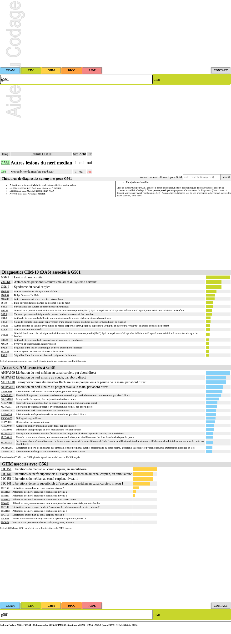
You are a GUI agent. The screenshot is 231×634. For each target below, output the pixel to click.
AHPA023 (6, 410)
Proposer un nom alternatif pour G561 (160, 177)
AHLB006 (6, 429)
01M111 (5, 495)
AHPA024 (6, 414)
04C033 (5, 518)
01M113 (5, 510)
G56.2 (5, 277)
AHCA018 (6, 402)
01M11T (5, 499)
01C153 (5, 514)
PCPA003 (6, 421)
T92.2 (4, 355)
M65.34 (5, 295)
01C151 (6, 479)
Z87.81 (4, 339)
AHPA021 (8, 387)
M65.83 (5, 298)
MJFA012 (6, 433)
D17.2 (4, 314)
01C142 (5, 507)
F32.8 (4, 329)
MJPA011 (6, 406)
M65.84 (5, 291)
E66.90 (4, 310)
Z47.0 (4, 321)
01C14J (6, 474)
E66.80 (4, 325)
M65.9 (4, 343)
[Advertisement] (115, 33)
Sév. (75, 154)
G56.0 (5, 287)
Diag (5, 154)
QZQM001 (7, 399)
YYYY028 (6, 418)
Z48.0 (4, 306)
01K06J (5, 503)
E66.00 (4, 334)
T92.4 (4, 347)
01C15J (6, 469)
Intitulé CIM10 (41, 154)
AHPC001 (6, 391)
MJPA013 (6, 442)
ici (158, 193)
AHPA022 (8, 377)
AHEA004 (6, 425)
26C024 (5, 522)
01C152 (5, 487)
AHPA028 (6, 451)
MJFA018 (8, 382)
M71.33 (5, 351)
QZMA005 (7, 447)
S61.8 (4, 302)
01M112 (5, 491)
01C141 (6, 483)
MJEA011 (6, 437)
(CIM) (156, 79)
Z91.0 (4, 318)
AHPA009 (8, 372)
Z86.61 (5, 282)
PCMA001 (7, 395)
